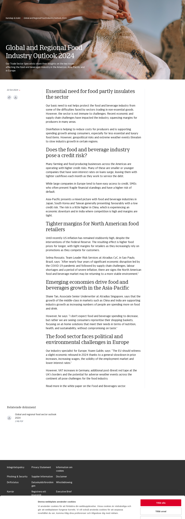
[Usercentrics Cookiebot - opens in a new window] (18, 513)
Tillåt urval (161, 492)
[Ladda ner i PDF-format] (15, 97)
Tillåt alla (160, 483)
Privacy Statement (41, 467)
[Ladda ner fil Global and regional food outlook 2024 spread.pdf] (9, 418)
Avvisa (160, 500)
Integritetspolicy (15, 467)
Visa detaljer (157, 513)
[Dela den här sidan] (9, 97)
